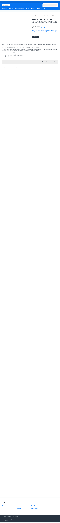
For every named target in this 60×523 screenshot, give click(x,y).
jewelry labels (51, 31)
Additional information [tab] (12, 42)
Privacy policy (19, 509)
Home (33, 15)
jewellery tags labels (50, 30)
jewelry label (40, 31)
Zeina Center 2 (34, 507)
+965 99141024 (34, 511)
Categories (4, 506)
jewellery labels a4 (44, 30)
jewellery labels (37, 30)
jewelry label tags (45, 31)
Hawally (32, 510)
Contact (18, 506)
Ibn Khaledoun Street (35, 509)
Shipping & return (49, 506)
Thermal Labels (37, 15)
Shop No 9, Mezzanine (35, 506)
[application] (6, 8)
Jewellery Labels (44, 15)
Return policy (19, 507)
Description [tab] (4, 42)
